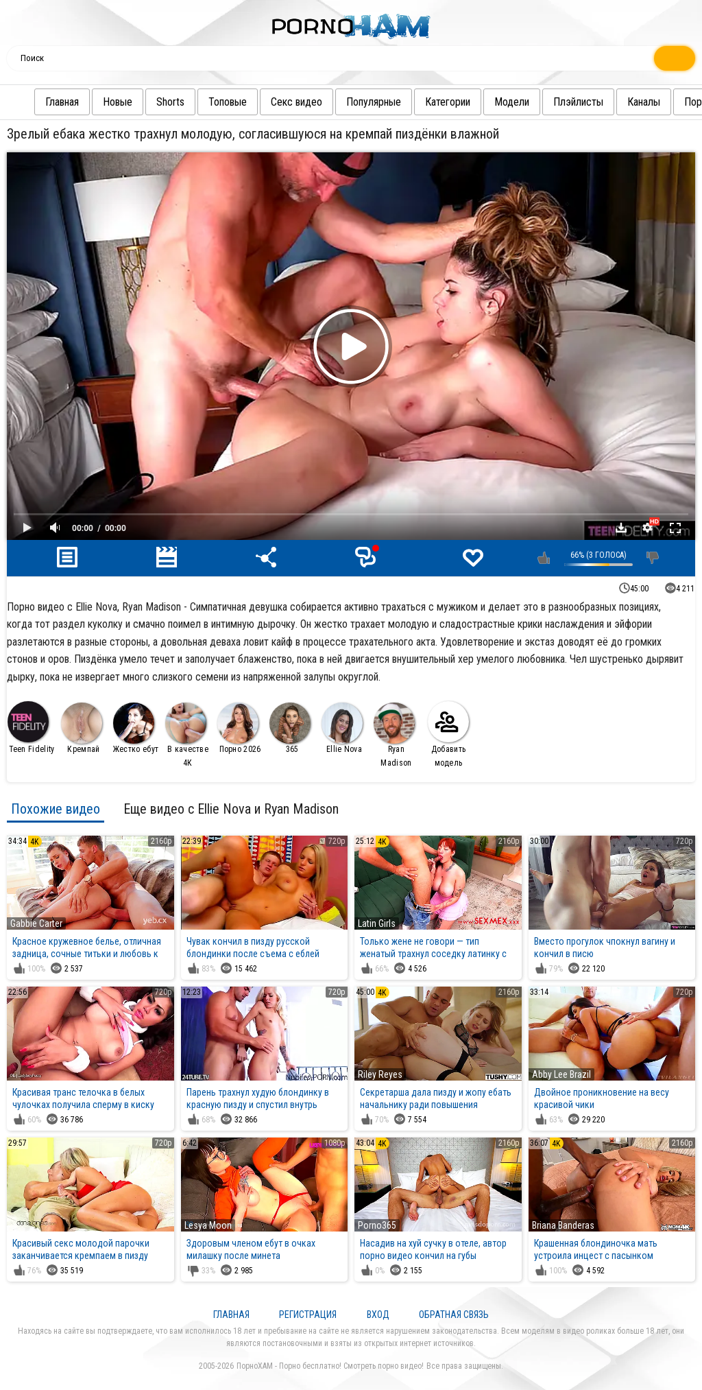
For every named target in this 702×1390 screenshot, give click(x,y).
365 (290, 728)
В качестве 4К (186, 735)
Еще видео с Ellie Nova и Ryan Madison (231, 809)
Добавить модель (448, 734)
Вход (378, 1314)
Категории (420, 101)
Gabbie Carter (36, 923)
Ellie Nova (342, 728)
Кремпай (81, 728)
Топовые (200, 101)
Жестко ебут (135, 728)
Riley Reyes (380, 1074)
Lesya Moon (208, 1225)
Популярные (346, 101)
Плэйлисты (551, 101)
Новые (90, 101)
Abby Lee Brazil (561, 1074)
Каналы (616, 101)
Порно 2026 (239, 728)
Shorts (143, 101)
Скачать (621, 527)
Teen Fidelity (31, 727)
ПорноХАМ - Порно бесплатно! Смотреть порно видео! (330, 1366)
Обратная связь (454, 1314)
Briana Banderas (563, 1225)
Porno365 (377, 1225)
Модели (484, 101)
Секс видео (269, 101)
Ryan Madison (394, 735)
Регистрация (308, 1314)
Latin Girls (377, 923)
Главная (34, 101)
